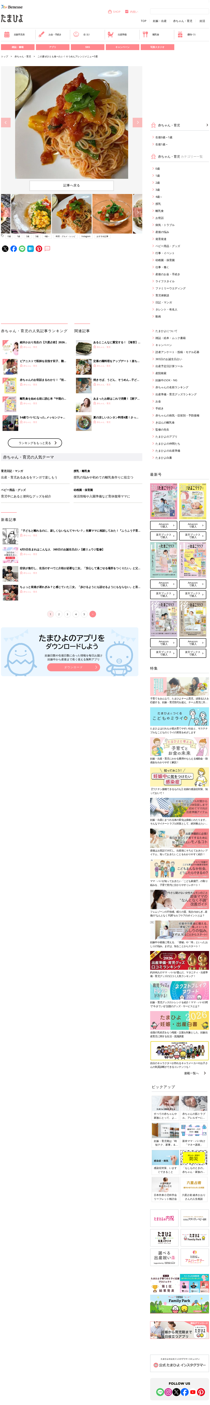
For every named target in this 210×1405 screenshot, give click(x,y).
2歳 (27, 236)
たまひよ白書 (163, 457)
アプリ (52, 47)
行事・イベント (165, 253)
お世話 (159, 218)
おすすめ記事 (102, 236)
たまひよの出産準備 (167, 450)
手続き (159, 408)
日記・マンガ (163, 302)
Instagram (85, 236)
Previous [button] (6, 122)
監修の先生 (162, 429)
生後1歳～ (161, 144)
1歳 (18, 236)
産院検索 (160, 373)
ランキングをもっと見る (35, 443)
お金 (158, 401)
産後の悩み (162, 232)
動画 (158, 316)
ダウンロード (73, 667)
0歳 (9, 236)
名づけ (81, 34)
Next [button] (137, 122)
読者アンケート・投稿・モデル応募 (177, 352)
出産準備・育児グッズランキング (176, 394)
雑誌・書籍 (18, 47)
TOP (143, 21)
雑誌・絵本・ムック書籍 (170, 338)
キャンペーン (122, 47)
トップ (4, 56)
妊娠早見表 (14, 34)
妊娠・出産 (160, 21)
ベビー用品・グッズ (167, 246)
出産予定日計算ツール (169, 366)
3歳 (36, 236)
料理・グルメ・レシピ (65, 236)
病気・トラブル (165, 225)
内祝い (131, 11)
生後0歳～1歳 (163, 137)
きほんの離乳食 (165, 422)
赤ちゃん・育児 (182, 21)
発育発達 (160, 239)
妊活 (202, 21)
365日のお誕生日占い (168, 359)
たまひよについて (166, 331)
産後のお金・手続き (167, 274)
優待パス (186, 34)
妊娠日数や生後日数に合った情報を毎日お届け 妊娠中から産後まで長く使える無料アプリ (73, 657)
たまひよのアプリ (166, 436)
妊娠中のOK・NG (166, 380)
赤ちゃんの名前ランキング (171, 387)
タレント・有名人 (166, 309)
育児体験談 (162, 295)
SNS (87, 47)
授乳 (158, 204)
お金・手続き (49, 34)
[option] (71, 122)
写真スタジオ (157, 47)
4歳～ (47, 236)
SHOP (114, 11)
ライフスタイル (165, 281)
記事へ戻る (71, 185)
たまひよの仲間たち (167, 443)
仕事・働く (162, 267)
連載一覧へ (191, 1073)
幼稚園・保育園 (165, 260)
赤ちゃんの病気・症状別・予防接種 (177, 415)
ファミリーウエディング (170, 288)
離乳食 (150, 34)
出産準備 (117, 34)
